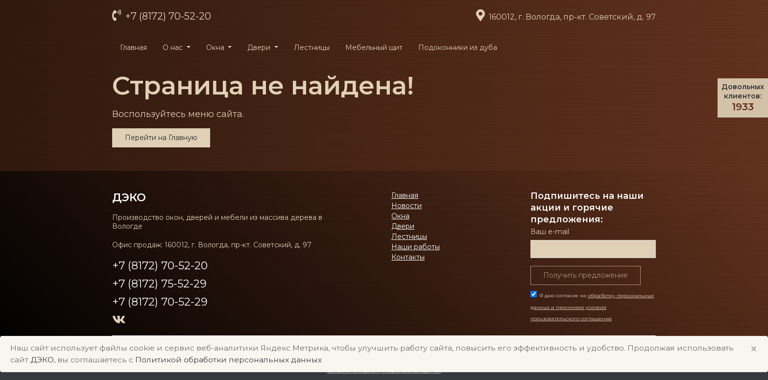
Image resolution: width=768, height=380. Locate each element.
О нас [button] (174, 47)
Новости (406, 205)
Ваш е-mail (549, 231)
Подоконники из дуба (457, 47)
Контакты (408, 257)
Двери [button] (259, 47)
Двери (402, 226)
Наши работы (415, 246)
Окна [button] (216, 47)
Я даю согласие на (592, 307)
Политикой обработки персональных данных (228, 359)
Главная (133, 47)
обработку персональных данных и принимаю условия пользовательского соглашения (592, 307)
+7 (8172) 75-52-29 (159, 283)
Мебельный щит (374, 47)
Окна (400, 216)
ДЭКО (129, 197)
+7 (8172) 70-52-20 (167, 16)
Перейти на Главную (161, 137)
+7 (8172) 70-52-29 (160, 302)
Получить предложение (585, 275)
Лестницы (312, 47)
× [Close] (754, 349)
